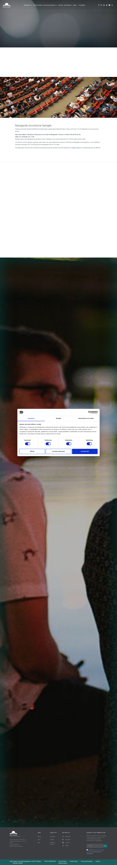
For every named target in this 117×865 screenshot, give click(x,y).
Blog (39, 839)
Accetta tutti (85, 451)
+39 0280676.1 (16, 844)
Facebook (66, 836)
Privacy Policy (62, 861)
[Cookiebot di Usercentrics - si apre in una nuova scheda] (90, 412)
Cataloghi (52, 836)
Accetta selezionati (58, 451)
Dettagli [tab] (58, 418)
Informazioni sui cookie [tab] (86, 418)
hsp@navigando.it (76, 148)
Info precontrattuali (86, 861)
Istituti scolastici (64, 7)
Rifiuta (32, 451)
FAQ (39, 842)
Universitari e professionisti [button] (44, 7)
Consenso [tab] (31, 418)
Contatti (82, 7)
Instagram (66, 839)
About (39, 836)
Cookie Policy (74, 861)
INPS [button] (75, 7)
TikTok (65, 845)
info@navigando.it (18, 846)
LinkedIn (66, 842)
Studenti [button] (27, 7)
